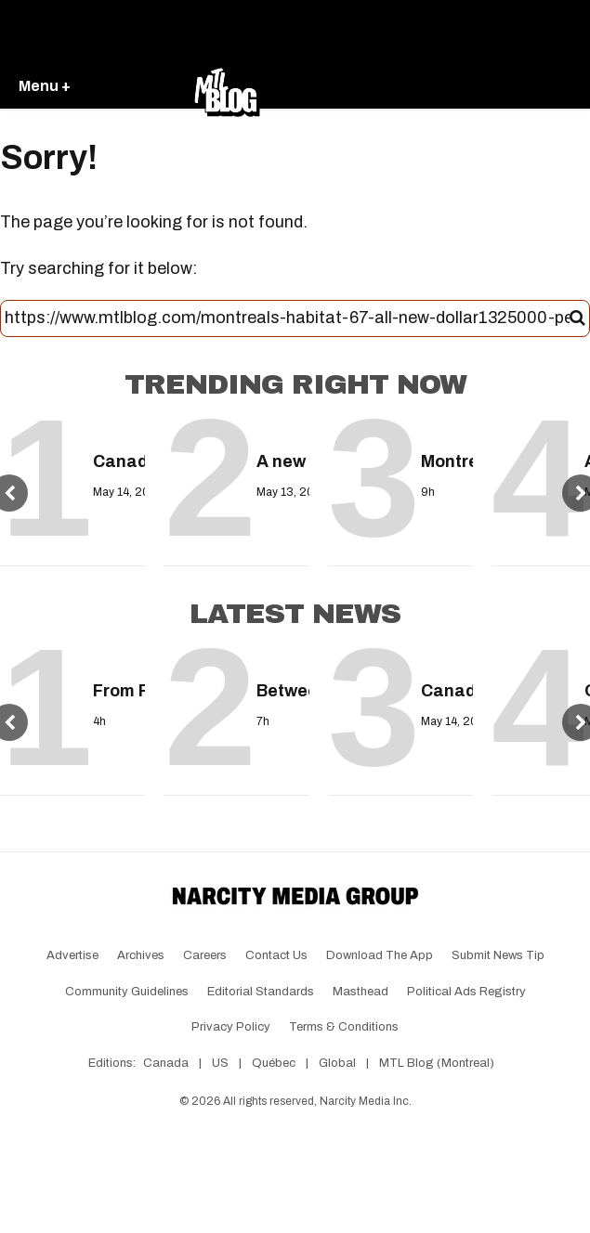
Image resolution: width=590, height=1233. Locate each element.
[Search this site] (287, 318)
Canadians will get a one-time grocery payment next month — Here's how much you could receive (114, 461)
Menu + (45, 86)
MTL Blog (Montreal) (436, 1063)
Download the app (379, 955)
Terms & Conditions (344, 1026)
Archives (140, 955)
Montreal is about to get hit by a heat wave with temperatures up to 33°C (442, 461)
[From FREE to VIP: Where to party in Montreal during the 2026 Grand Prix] (114, 654)
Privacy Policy (230, 1026)
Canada (166, 1063)
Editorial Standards (260, 991)
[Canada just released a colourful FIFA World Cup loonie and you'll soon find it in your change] (442, 654)
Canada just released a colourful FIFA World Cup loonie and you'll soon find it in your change (442, 690)
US (220, 1063)
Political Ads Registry (466, 991)
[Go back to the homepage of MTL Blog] (227, 87)
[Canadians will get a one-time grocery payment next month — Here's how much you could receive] (114, 425)
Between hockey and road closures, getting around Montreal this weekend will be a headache (277, 690)
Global (337, 1063)
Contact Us (276, 955)
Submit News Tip (498, 955)
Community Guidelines (127, 991)
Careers (205, 955)
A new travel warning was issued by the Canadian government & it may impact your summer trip (277, 461)
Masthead (360, 991)
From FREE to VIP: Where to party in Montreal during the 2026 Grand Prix (114, 690)
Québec (273, 1063)
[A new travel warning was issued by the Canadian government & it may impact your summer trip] (277, 425)
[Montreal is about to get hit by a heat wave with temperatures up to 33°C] (442, 425)
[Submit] (577, 318)
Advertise (72, 955)
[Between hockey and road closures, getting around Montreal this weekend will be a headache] (277, 654)
